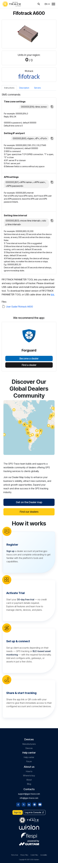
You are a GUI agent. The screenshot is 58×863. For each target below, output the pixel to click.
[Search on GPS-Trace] (38, 4)
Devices (29, 748)
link (52, 294)
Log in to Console (34, 812)
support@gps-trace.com (29, 794)
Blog (29, 784)
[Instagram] (35, 804)
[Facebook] (18, 804)
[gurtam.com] (29, 827)
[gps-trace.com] (11, 4)
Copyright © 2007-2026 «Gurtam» (29, 859)
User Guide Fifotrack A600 (19, 306)
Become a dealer (29, 358)
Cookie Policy (34, 855)
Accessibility (43, 855)
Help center (29, 757)
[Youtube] (40, 804)
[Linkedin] (29, 804)
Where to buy (29, 775)
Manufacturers (29, 744)
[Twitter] (24, 804)
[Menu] (53, 4)
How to (29, 771)
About (29, 779)
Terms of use (14, 855)
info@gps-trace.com (29, 798)
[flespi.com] (29, 835)
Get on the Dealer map (29, 502)
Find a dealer (29, 365)
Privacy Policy (24, 855)
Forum (29, 761)
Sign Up (17, 812)
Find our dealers (29, 511)
